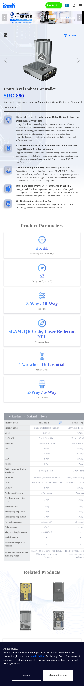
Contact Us (54, 5)
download (72, 36)
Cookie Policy (37, 656)
